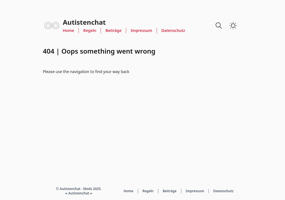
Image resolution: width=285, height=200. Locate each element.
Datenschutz (173, 30)
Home (68, 30)
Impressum (141, 30)
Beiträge (113, 30)
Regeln (89, 30)
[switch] (233, 26)
